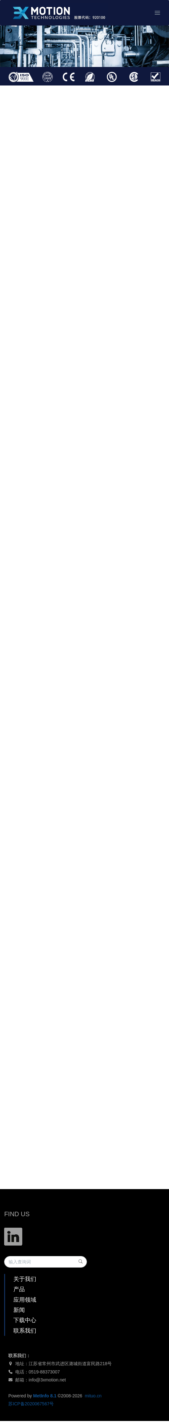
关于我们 (24, 1279)
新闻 (19, 1310)
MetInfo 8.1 (44, 1395)
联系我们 (24, 1331)
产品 (19, 1289)
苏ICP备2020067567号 (31, 1403)
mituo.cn (93, 1395)
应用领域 (24, 1300)
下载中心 (24, 1320)
